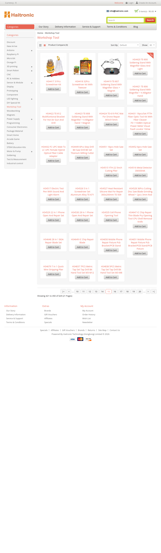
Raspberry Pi (13, 54)
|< (63, 501)
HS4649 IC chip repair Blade (53, 414)
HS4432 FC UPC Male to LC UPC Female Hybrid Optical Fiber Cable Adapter (82, 196)
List (40, 45)
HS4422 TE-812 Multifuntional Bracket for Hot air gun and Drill (82, 141)
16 (115, 501)
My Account (87, 521)
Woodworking (13, 110)
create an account (147, 2)
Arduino (10, 50)
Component (12, 94)
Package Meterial (15, 131)
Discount (11, 42)
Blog (135, 26)
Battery (10, 143)
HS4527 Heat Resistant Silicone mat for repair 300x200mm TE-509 (82, 305)
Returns (91, 540)
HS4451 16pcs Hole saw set (140, 193)
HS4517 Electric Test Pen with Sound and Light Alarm (140, 250)
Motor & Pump (14, 151)
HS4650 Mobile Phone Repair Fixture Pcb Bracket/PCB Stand (82, 415)
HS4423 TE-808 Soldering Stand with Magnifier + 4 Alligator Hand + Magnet (111, 141)
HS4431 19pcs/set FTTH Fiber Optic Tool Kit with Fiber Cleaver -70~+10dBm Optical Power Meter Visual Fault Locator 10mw (53, 199)
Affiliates (48, 528)
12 (90, 501)
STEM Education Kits (16, 147)
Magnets (11, 114)
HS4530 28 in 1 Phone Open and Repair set (53, 359)
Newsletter (87, 532)
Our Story (43, 26)
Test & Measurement (16, 159)
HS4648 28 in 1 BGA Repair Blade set (140, 359)
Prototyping (12, 90)
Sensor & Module (15, 82)
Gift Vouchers (50, 524)
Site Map (102, 540)
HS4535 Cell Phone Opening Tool (82, 359)
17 (121, 501)
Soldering (11, 155)
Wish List (86, 528)
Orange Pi (11, 62)
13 (96, 501)
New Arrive (12, 46)
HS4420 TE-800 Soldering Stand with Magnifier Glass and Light (140, 86)
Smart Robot (13, 70)
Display (10, 86)
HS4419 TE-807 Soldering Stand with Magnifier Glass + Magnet (111, 86)
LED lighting (12, 98)
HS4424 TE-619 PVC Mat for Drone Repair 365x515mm (140, 139)
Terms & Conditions (117, 26)
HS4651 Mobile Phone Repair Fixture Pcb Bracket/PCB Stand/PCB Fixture (111, 417)
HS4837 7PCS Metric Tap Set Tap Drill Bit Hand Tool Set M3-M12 (53, 470)
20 (140, 501)
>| (154, 501)
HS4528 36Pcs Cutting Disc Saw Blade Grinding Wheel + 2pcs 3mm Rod (111, 305)
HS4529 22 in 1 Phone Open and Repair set (140, 304)
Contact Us (115, 540)
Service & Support (91, 26)
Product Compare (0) (58, 45)
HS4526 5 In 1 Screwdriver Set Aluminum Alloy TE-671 (53, 305)
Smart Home (13, 135)
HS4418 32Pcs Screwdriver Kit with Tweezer (82, 84)
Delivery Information (65, 26)
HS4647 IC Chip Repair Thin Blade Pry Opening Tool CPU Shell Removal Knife (111, 362)
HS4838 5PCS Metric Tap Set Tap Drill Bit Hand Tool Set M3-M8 (82, 470)
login (130, 2)
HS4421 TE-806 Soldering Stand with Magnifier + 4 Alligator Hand (53, 141)
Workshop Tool (14, 106)
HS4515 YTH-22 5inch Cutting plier (82, 248)
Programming (13, 123)
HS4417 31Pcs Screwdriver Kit (53, 83)
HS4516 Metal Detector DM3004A (111, 248)
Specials (48, 532)
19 (133, 501)
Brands (47, 521)
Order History (88, 524)
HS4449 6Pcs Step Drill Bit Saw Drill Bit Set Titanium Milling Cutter (111, 194)
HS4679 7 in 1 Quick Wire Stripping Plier (140, 414)
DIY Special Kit (13, 102)
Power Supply (13, 118)
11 (83, 501)
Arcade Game (13, 139)
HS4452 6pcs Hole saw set (53, 248)
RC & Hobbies (13, 78)
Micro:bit (11, 58)
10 (77, 501)
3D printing (12, 66)
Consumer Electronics (17, 127)
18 (127, 501)
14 (102, 501)
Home (40, 33)
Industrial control (15, 163)
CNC (9, 74)
